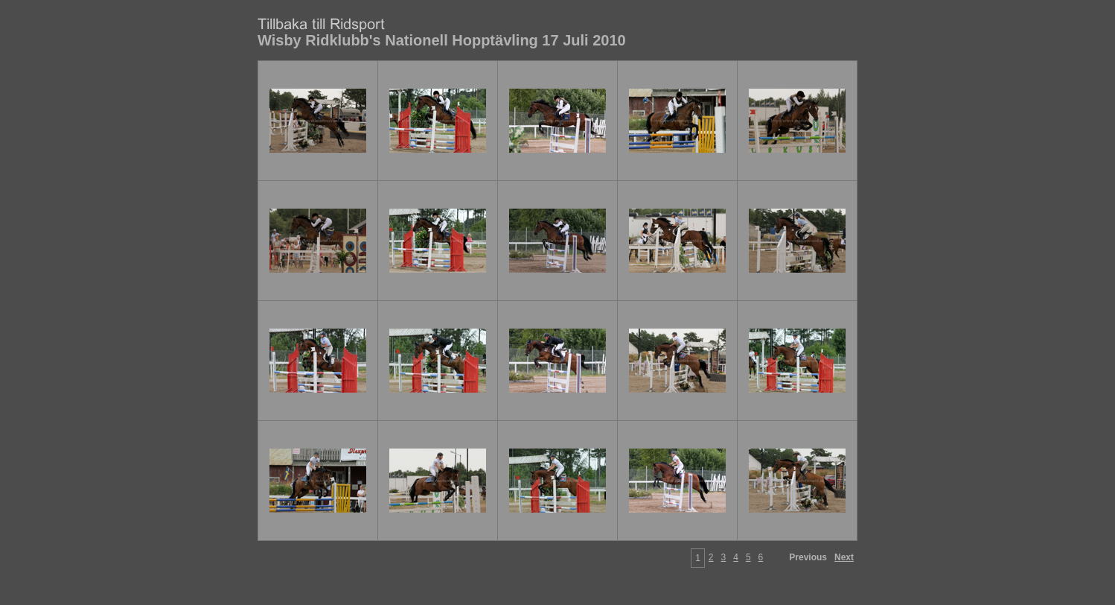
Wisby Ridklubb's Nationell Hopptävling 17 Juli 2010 (442, 40)
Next (844, 557)
